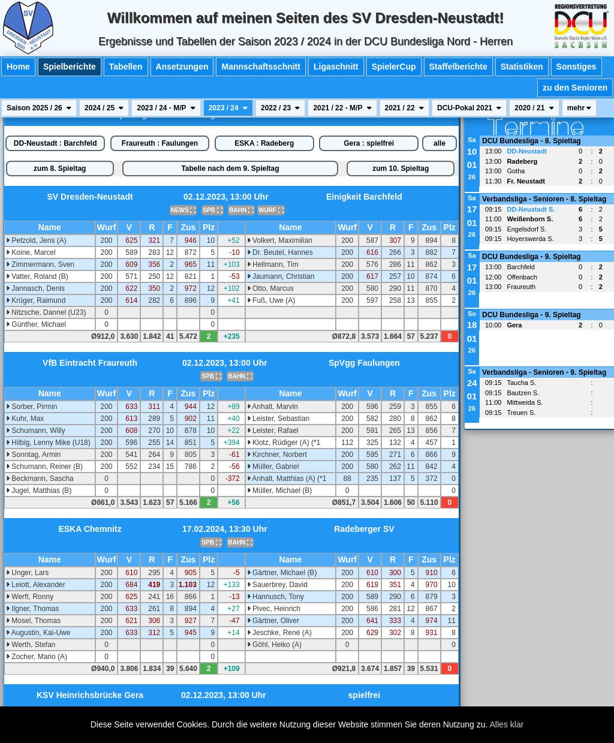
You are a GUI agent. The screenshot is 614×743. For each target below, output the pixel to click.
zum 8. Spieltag (60, 168)
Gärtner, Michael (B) (282, 572)
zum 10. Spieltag (400, 168)
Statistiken (522, 66)
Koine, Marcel (31, 252)
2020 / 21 (533, 108)
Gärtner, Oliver (273, 620)
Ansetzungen (182, 66)
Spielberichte (69, 66)
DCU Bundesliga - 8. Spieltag (531, 141)
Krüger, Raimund (35, 300)
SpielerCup (394, 66)
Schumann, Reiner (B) (44, 466)
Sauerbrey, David (277, 584)
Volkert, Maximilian (279, 240)
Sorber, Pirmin (31, 406)
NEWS (183, 210)
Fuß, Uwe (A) (271, 300)
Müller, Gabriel (273, 466)
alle (440, 143)
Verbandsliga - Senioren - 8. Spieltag (544, 199)
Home (18, 66)
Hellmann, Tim (273, 264)
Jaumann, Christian (281, 276)
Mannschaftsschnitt (260, 66)
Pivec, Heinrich (273, 608)
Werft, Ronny (29, 596)
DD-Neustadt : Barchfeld (55, 143)
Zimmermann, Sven (40, 264)
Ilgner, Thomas (32, 608)
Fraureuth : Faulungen (160, 143)
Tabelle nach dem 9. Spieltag (230, 168)
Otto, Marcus (270, 288)
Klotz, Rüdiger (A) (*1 (284, 442)
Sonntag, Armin (33, 454)
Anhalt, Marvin (272, 406)
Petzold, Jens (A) (36, 240)
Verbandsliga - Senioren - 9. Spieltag (544, 372)
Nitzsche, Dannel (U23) (46, 312)
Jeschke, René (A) (279, 632)
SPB (212, 210)
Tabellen (126, 66)
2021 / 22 (404, 108)
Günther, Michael (36, 324)
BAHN (241, 210)
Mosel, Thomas (33, 620)
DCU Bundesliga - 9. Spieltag (531, 256)
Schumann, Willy (35, 430)
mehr (579, 108)
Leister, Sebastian (278, 418)
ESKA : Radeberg (264, 143)
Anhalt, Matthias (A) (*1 (287, 478)
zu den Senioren (575, 87)
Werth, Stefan (30, 644)
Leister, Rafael (273, 430)
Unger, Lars (27, 572)
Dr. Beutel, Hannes (280, 252)
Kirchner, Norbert (277, 454)
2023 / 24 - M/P (166, 108)
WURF (271, 210)
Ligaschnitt (336, 66)
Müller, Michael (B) (279, 490)
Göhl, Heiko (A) (274, 644)
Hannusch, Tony (275, 596)
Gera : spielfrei (369, 143)
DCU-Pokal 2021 (469, 108)
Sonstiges (576, 66)
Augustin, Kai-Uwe (38, 632)
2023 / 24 (228, 108)
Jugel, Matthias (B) (38, 490)
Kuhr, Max (25, 418)
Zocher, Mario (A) (36, 656)
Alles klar (507, 724)
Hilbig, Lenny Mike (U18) (48, 442)
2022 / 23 (280, 108)
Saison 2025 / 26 (39, 108)
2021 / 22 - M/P (342, 108)
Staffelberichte (458, 66)
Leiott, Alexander (35, 584)
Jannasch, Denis (35, 288)
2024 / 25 (104, 108)
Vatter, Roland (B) (37, 276)
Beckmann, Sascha (40, 478)
